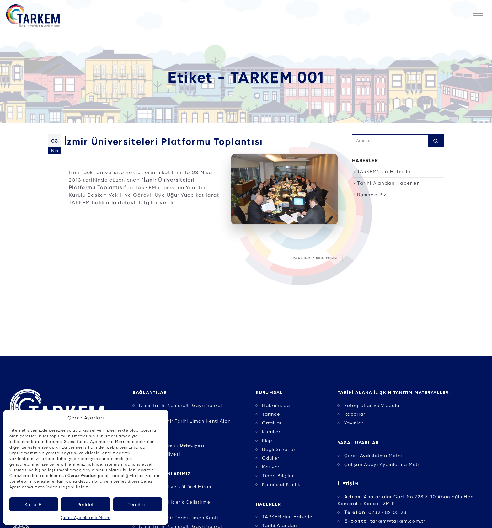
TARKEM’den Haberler (385, 171)
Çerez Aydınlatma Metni (85, 517)
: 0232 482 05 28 (375, 512)
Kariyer (270, 466)
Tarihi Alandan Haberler (388, 183)
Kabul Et (33, 504)
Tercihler (137, 504)
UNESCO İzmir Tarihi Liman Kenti (178, 517)
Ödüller (270, 458)
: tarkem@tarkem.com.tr (384, 521)
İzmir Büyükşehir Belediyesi (171, 445)
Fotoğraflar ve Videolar (373, 405)
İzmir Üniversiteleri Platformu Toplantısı (163, 141)
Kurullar (271, 431)
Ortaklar (272, 422)
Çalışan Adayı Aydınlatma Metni (383, 464)
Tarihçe (271, 414)
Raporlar (354, 414)
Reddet (85, 504)
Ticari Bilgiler (278, 475)
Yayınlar (353, 422)
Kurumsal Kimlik (281, 484)
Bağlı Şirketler (278, 449)
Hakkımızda (276, 405)
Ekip (267, 440)
